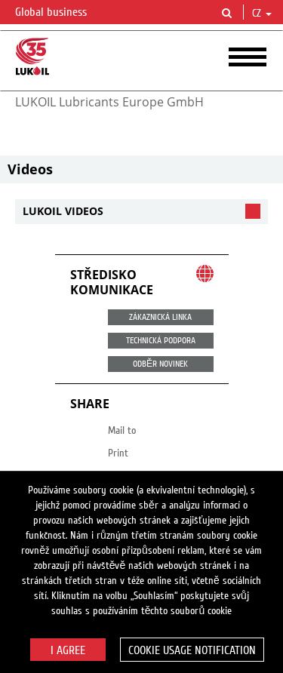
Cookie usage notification (192, 650)
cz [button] (262, 14)
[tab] (141, 211)
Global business (60, 12)
